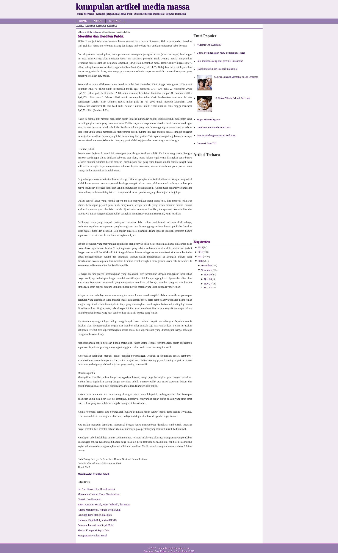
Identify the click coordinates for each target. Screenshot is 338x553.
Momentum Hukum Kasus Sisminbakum (99, 494)
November (206, 270)
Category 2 (101, 25)
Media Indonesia (94, 32)
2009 (200, 261)
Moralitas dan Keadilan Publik (94, 473)
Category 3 (112, 25)
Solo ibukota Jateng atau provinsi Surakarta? (220, 60)
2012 (200, 247)
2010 (200, 256)
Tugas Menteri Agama (208, 119)
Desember (206, 265)
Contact (114, 21)
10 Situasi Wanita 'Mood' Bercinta (232, 98)
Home (83, 21)
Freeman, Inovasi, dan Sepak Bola (95, 525)
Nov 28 (208, 279)
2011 (200, 251)
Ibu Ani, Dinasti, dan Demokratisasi (96, 489)
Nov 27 (208, 283)
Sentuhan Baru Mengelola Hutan (95, 514)
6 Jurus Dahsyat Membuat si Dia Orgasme (236, 76)
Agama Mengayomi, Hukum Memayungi (99, 509)
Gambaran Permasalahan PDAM (214, 127)
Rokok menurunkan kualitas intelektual (217, 68)
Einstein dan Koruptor (89, 499)
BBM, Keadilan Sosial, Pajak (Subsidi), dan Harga (104, 504)
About (98, 21)
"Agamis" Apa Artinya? (209, 44)
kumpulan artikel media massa (173, 548)
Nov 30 (208, 274)
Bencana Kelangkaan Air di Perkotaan (216, 135)
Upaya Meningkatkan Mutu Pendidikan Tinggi (221, 52)
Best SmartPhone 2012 (182, 551)
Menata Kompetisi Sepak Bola (94, 530)
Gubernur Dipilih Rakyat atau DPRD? (97, 520)
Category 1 (90, 25)
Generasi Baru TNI (207, 143)
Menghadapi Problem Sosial (92, 535)
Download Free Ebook (155, 551)
